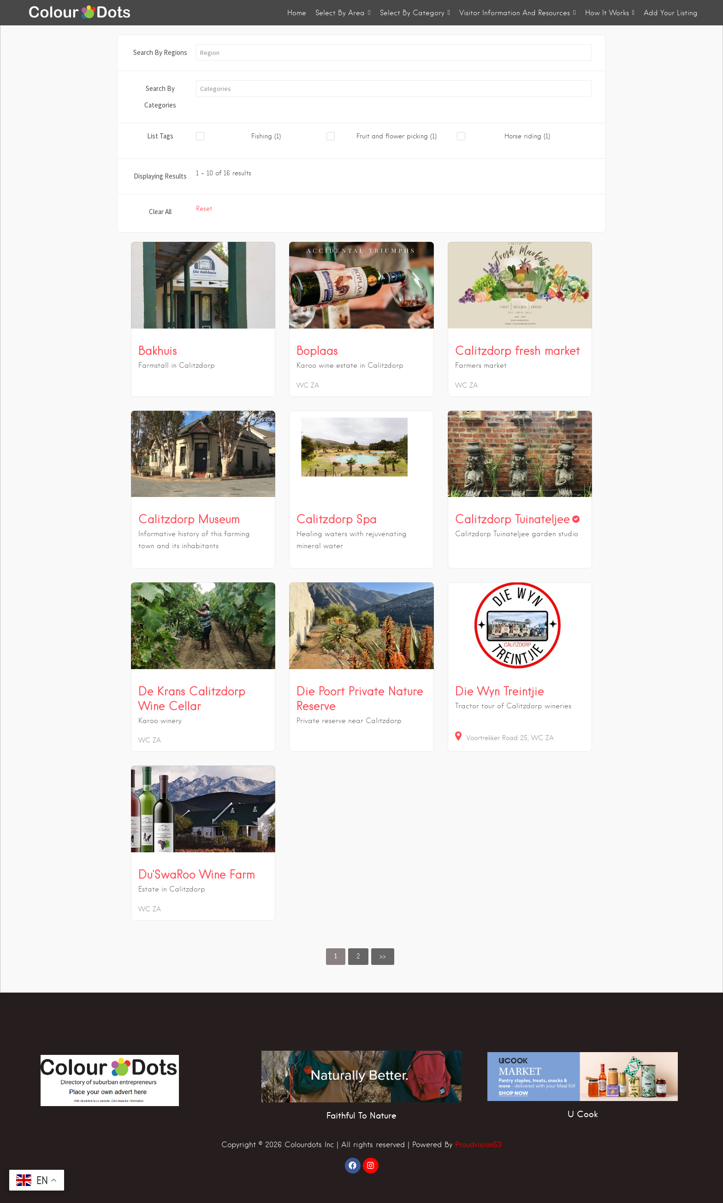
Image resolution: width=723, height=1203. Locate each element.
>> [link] (382, 956)
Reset (204, 208)
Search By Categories (160, 96)
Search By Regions (160, 52)
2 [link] (358, 956)
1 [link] (335, 956)
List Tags (160, 136)
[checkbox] (261, 136)
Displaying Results (160, 176)
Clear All (160, 211)
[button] (394, 52)
